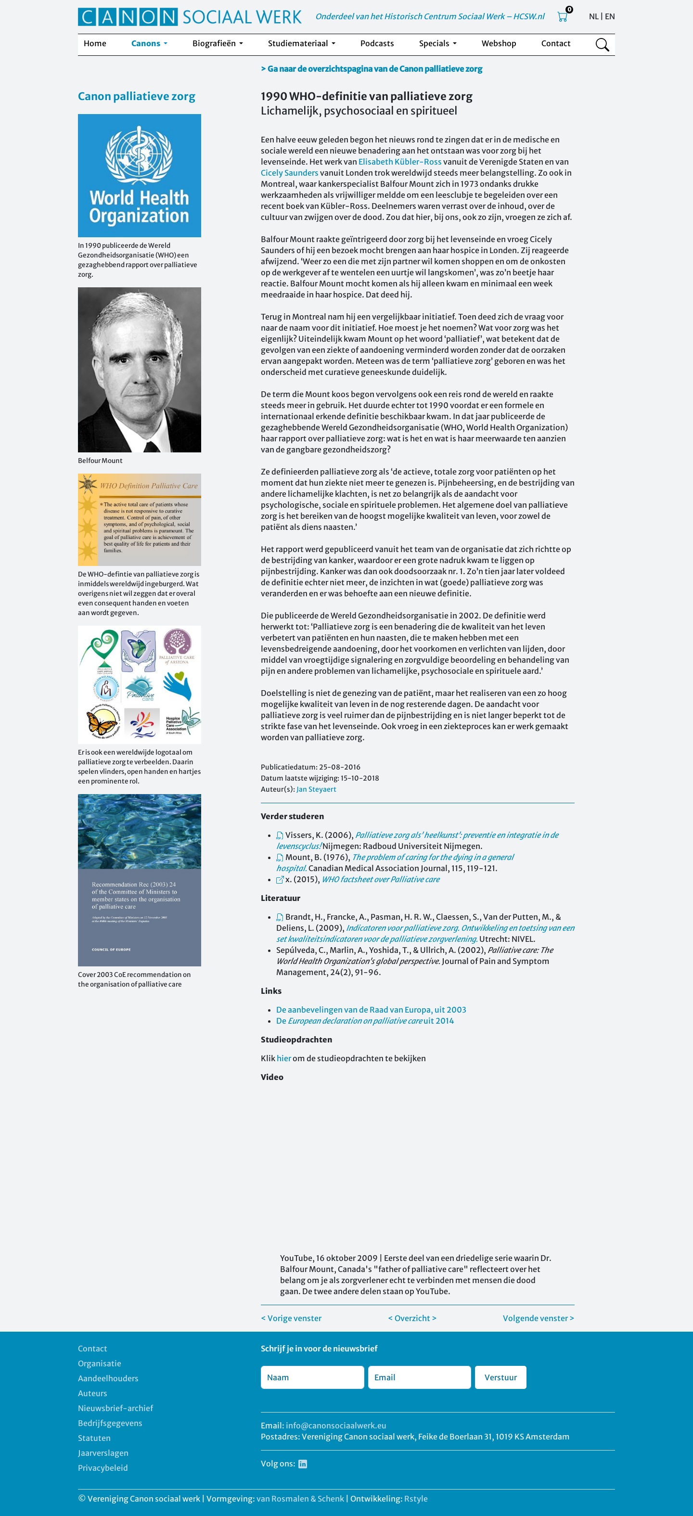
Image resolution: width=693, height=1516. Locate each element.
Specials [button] (435, 43)
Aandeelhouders (108, 1378)
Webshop (499, 43)
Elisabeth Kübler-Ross (400, 162)
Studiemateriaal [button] (299, 43)
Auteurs (92, 1393)
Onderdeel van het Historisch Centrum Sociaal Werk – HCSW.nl (429, 16)
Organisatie (99, 1363)
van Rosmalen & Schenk (300, 1498)
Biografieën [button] (214, 43)
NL (594, 16)
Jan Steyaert (316, 789)
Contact (556, 43)
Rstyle (416, 1498)
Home (95, 43)
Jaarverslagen (103, 1453)
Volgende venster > (539, 1318)
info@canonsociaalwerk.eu (336, 1425)
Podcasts (377, 43)
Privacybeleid (103, 1468)
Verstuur (501, 1377)
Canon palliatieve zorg (136, 96)
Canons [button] (146, 43)
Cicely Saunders (290, 173)
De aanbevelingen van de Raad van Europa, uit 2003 (371, 1010)
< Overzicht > (412, 1318)
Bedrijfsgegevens (110, 1423)
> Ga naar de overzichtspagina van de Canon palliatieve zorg (371, 69)
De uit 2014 (365, 1021)
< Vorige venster (291, 1318)
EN (610, 16)
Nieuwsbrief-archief (115, 1408)
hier (284, 1058)
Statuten (94, 1438)
